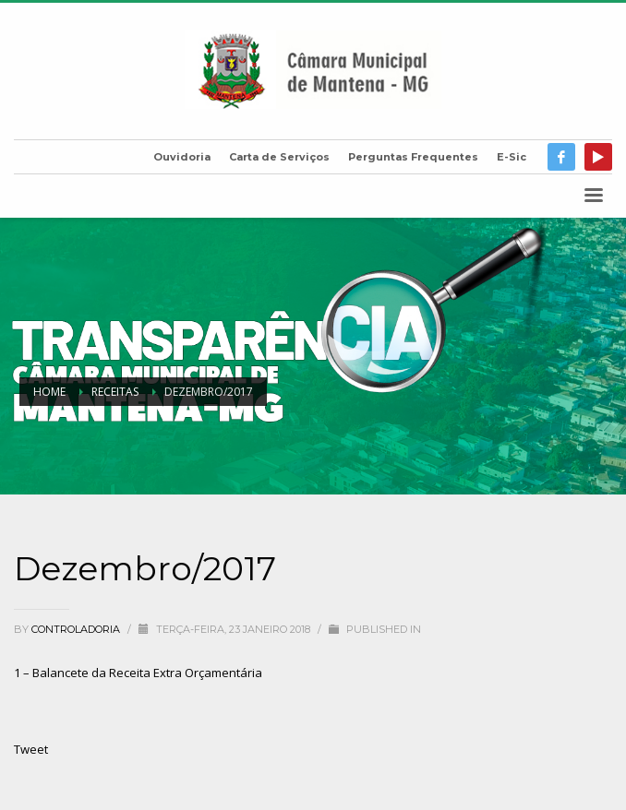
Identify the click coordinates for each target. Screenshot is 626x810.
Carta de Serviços (279, 156)
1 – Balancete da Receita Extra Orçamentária (138, 672)
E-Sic (511, 156)
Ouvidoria (182, 156)
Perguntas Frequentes (413, 156)
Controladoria (77, 629)
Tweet (31, 749)
